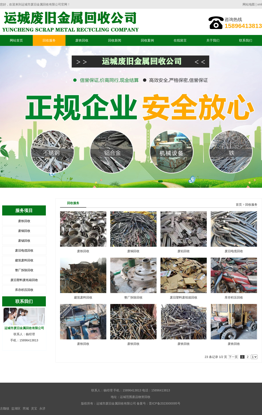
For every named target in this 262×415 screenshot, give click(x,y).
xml (259, 4)
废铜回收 (24, 231)
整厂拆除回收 (24, 270)
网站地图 (249, 4)
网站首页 (16, 40)
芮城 (26, 408)
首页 (239, 204)
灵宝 (34, 408)
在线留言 (180, 40)
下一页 (233, 357)
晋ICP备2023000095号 (164, 403)
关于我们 (212, 40)
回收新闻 (114, 40)
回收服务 (49, 40)
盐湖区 (16, 408)
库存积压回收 (24, 290)
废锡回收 (24, 240)
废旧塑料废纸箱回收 (24, 280)
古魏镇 (4, 408)
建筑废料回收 (24, 260)
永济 (42, 408)
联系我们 (245, 40)
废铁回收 (81, 40)
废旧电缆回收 (24, 250)
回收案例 (147, 40)
